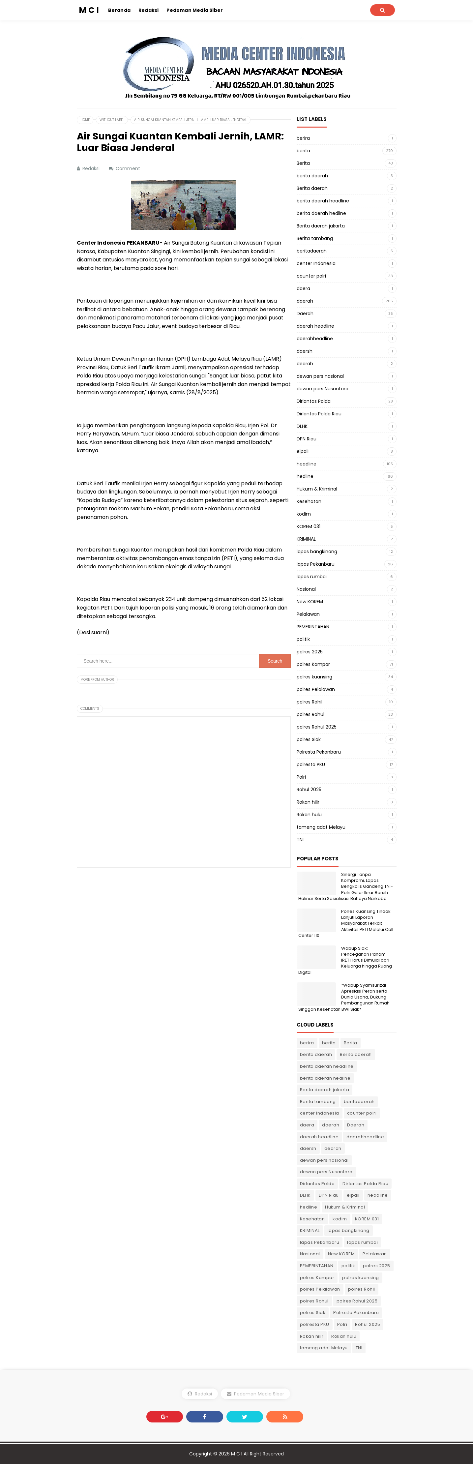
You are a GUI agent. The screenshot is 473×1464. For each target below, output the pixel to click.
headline (306, 464)
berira (303, 138)
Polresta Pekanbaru (319, 752)
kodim (304, 514)
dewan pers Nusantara (322, 388)
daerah (305, 301)
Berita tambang (315, 238)
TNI (300, 839)
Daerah (305, 313)
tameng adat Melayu (321, 827)
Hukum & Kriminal (317, 489)
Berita (303, 163)
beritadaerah (312, 251)
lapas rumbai (312, 576)
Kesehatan (309, 501)
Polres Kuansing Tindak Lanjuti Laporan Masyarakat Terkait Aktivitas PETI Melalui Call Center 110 (345, 923)
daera (303, 288)
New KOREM (310, 601)
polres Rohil (309, 702)
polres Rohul (310, 714)
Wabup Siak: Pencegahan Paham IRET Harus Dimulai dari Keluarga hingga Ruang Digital (345, 960)
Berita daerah (312, 188)
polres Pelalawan (316, 689)
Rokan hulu (309, 814)
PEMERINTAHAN (313, 626)
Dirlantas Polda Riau (319, 413)
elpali (303, 451)
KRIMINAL (306, 539)
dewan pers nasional (320, 376)
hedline (305, 476)
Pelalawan (308, 614)
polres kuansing (314, 676)
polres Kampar (313, 664)
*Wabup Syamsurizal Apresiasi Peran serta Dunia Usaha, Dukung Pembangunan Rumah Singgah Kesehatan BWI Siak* (344, 997)
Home (85, 119)
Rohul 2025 (309, 789)
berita (303, 150)
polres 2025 (310, 651)
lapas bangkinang (317, 551)
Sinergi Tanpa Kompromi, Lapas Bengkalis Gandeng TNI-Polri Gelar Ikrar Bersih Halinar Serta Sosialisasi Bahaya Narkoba (345, 886)
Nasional (306, 589)
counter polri (311, 276)
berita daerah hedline (321, 213)
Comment (128, 168)
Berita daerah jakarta (321, 226)
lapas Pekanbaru (316, 564)
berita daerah (312, 175)
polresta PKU (311, 764)
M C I (236, 1453)
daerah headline (315, 326)
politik (303, 639)
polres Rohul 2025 (317, 727)
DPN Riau (306, 438)
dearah (305, 363)
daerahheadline (315, 338)
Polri (301, 777)
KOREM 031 (308, 526)
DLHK (302, 426)
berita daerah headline (323, 200)
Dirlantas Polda (314, 401)
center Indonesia (316, 263)
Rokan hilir (308, 802)
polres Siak (309, 739)
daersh (304, 351)
